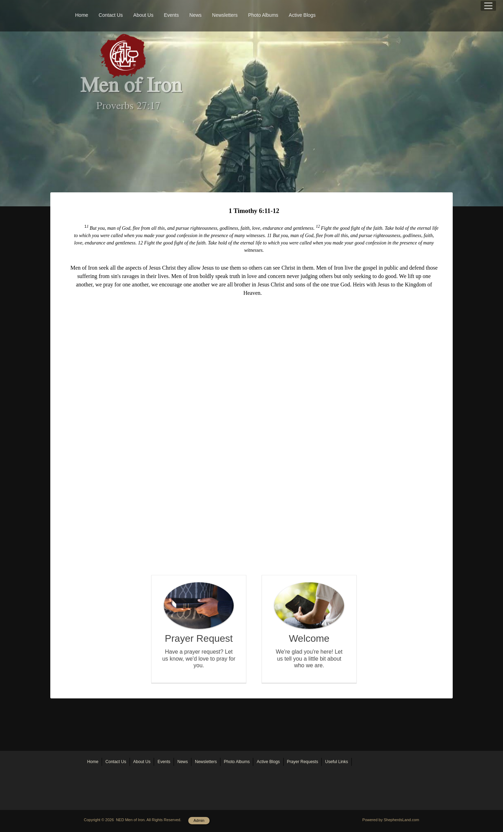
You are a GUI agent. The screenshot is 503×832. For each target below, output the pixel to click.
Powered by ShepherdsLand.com (390, 820)
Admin (199, 820)
